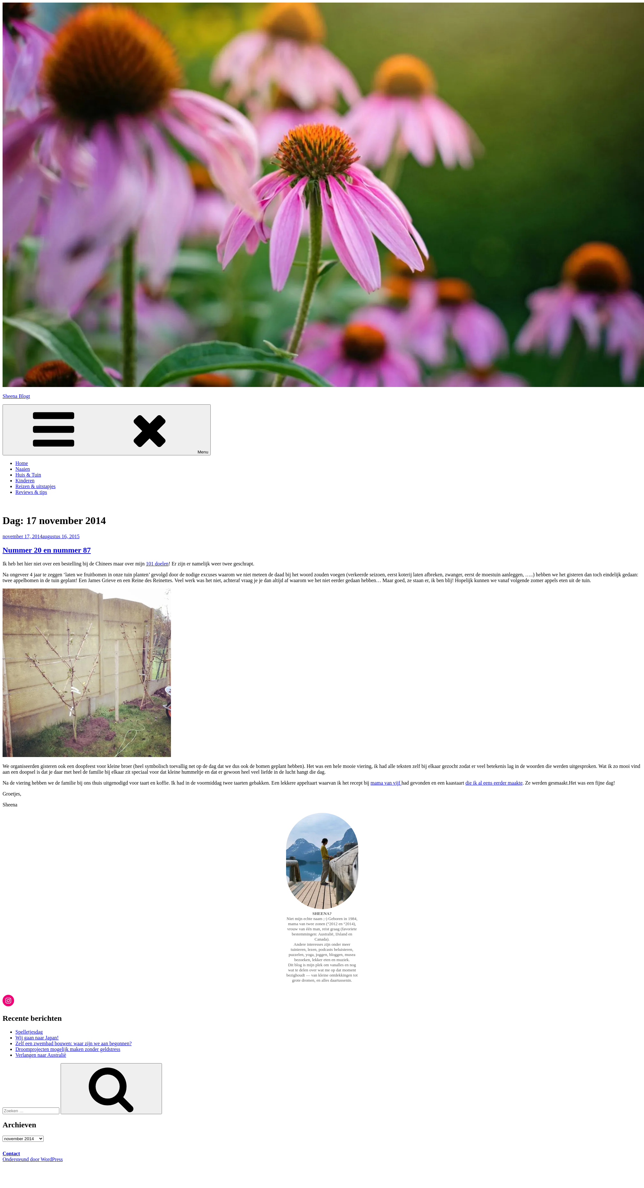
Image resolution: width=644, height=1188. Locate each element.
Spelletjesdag (29, 1032)
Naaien (22, 469)
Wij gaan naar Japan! (37, 1037)
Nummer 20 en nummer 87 (47, 550)
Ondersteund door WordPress (33, 1159)
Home (21, 463)
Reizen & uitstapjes (35, 486)
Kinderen (25, 480)
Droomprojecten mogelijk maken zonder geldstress (67, 1049)
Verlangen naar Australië (40, 1055)
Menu (106, 429)
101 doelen (157, 563)
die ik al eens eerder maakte (493, 783)
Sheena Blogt (16, 396)
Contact (11, 1153)
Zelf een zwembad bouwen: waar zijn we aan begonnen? (73, 1043)
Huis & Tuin (28, 475)
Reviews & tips (31, 492)
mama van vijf (385, 783)
